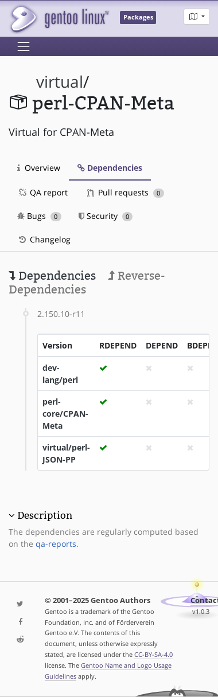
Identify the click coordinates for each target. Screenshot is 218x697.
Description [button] (44, 515)
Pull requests (125, 192)
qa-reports (56, 543)
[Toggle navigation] (23, 46)
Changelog (44, 239)
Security (106, 215)
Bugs (39, 215)
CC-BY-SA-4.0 (153, 654)
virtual (59, 81)
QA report (42, 192)
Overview (38, 167)
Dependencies (109, 167)
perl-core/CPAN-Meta (65, 413)
